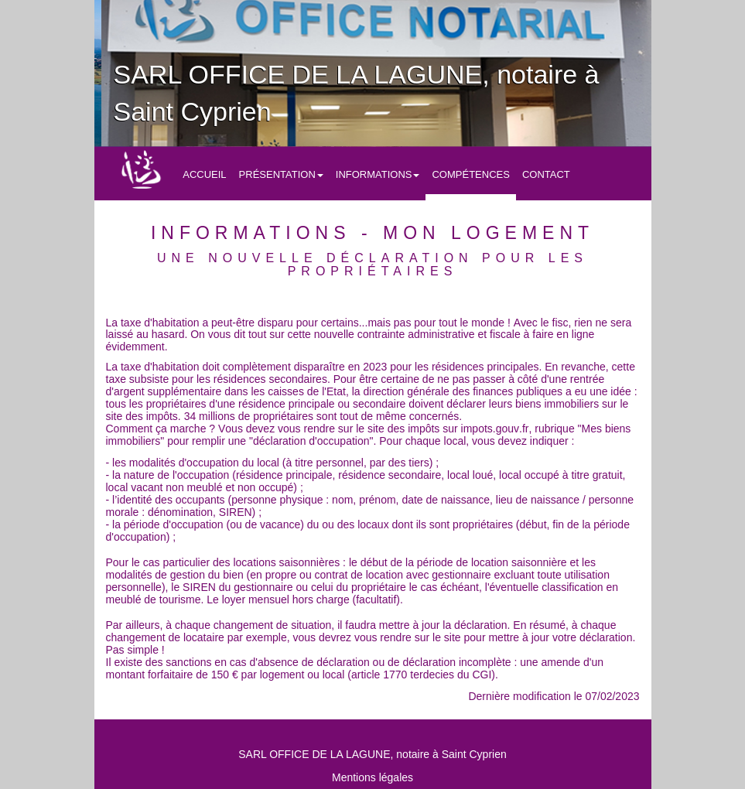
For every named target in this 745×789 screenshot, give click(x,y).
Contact (546, 174)
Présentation (281, 174)
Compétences (470, 174)
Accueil (204, 174)
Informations (378, 174)
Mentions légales (372, 777)
